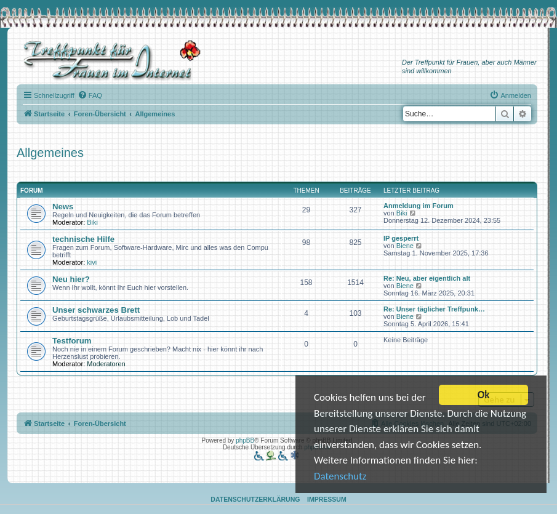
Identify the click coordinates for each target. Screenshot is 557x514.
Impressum (327, 499)
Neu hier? (71, 279)
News (62, 206)
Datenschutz (340, 476)
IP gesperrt (401, 238)
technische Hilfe (83, 239)
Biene (405, 245)
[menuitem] (90, 95)
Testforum (72, 340)
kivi (92, 262)
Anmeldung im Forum (418, 205)
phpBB (245, 440)
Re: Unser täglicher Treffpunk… (434, 309)
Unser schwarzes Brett (96, 310)
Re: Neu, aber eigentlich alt (426, 278)
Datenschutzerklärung (255, 499)
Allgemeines (50, 152)
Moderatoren (106, 363)
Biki (92, 222)
